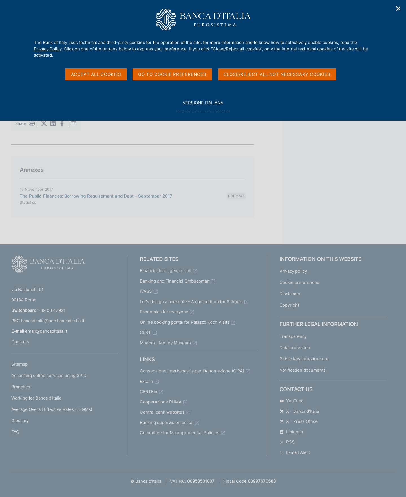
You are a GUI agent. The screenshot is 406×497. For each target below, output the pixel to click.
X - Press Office (298, 421)
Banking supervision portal (166, 422)
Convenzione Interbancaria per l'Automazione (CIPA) (192, 371)
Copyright (289, 305)
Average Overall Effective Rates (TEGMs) (51, 409)
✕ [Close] (398, 8)
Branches (20, 386)
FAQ (15, 431)
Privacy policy (293, 271)
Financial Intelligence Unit (165, 270)
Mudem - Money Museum (165, 342)
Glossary (20, 420)
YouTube (291, 400)
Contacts (20, 341)
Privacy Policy (47, 49)
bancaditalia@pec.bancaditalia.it (52, 320)
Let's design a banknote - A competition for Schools (191, 301)
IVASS (146, 291)
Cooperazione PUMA (161, 402)
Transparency (293, 336)
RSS (287, 442)
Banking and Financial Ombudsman (174, 281)
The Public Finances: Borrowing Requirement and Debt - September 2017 (96, 196)
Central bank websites (162, 412)
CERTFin (148, 391)
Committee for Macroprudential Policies (179, 432)
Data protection (294, 347)
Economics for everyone (164, 311)
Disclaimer (290, 293)
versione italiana (202, 105)
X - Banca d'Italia (299, 411)
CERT (145, 332)
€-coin (146, 381)
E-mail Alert (294, 452)
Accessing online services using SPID (49, 375)
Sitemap (19, 364)
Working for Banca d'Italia (36, 398)
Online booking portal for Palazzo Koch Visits (185, 322)
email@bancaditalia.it (46, 331)
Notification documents (302, 370)
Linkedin (291, 431)
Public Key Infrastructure (304, 358)
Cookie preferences (299, 282)
